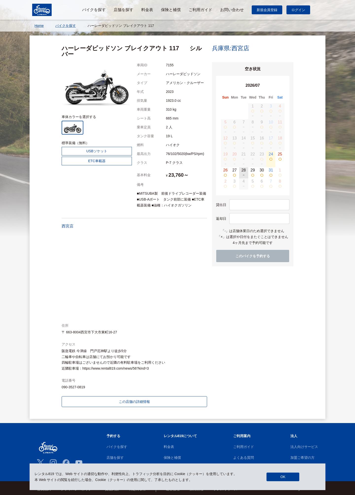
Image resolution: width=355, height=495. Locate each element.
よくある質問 (243, 458)
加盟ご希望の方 (302, 458)
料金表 (169, 447)
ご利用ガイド (243, 447)
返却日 (221, 219)
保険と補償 (172, 458)
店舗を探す (115, 458)
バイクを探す (116, 447)
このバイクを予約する (252, 256)
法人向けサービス (304, 447)
